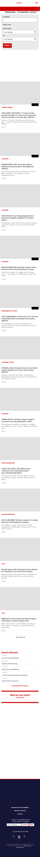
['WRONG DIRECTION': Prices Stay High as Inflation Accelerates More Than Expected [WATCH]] (20, 144)
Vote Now (20, 697)
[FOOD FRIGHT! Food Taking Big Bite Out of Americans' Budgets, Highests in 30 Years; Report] (20, 195)
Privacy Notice (20, 847)
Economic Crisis (8, 362)
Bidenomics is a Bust (9, 311)
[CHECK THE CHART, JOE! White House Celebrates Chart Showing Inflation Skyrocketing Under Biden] (20, 448)
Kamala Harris (7, 107)
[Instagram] (26, 836)
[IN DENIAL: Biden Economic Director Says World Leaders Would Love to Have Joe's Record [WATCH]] (20, 347)
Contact (20, 814)
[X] (20, 837)
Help (31, 825)
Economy (5, 159)
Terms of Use (27, 846)
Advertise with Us (20, 810)
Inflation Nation (8, 463)
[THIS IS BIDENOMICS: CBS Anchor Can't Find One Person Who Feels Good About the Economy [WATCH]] (20, 296)
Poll (3, 564)
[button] (36, 2)
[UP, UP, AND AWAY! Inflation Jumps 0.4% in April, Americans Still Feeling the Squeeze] (20, 500)
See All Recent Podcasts (20, 686)
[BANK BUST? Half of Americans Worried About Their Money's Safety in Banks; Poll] (20, 598)
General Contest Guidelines (20, 807)
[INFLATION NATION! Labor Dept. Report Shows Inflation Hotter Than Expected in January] (20, 247)
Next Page (19, 637)
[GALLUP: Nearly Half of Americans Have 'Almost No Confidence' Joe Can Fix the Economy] (20, 549)
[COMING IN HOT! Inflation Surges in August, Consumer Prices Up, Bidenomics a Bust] (20, 399)
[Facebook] (15, 836)
